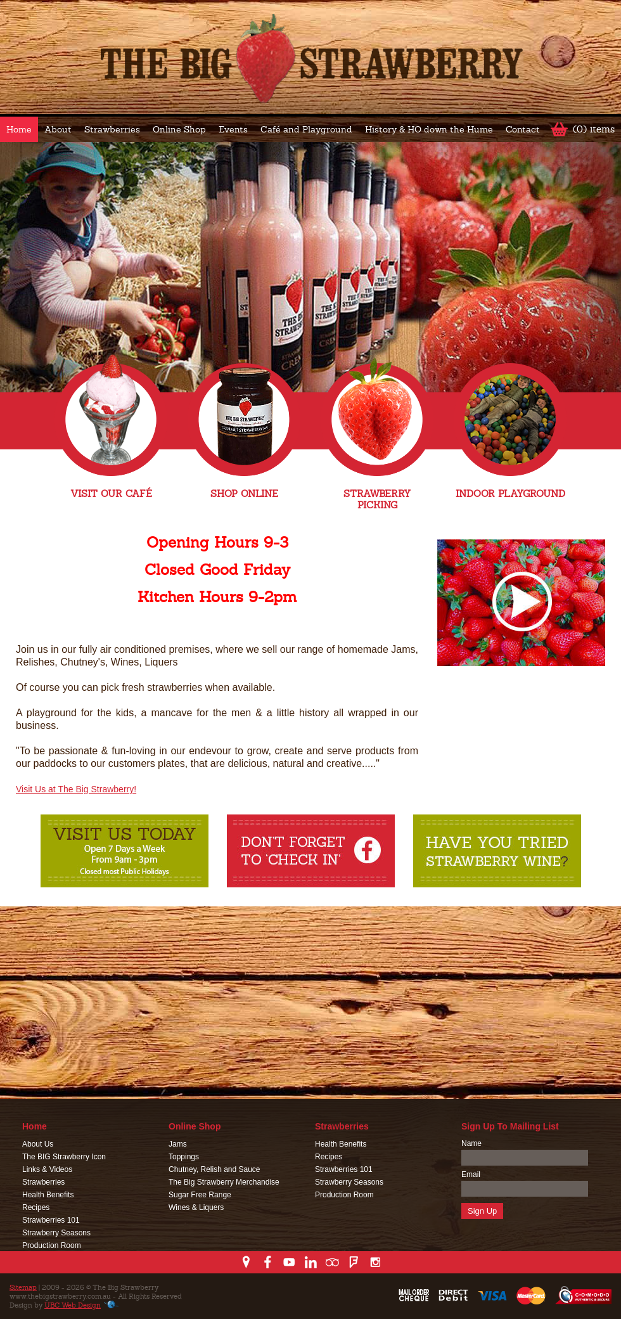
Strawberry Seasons (56, 1232)
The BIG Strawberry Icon (64, 1156)
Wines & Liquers (196, 1207)
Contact (523, 129)
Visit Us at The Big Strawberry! (76, 789)
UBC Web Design (72, 1305)
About (58, 129)
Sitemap (23, 1287)
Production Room (51, 1245)
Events (233, 129)
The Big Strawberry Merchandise (224, 1182)
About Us (37, 1144)
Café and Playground (306, 129)
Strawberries (112, 129)
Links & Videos (47, 1169)
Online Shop (179, 129)
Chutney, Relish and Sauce (214, 1169)
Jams (178, 1144)
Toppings (184, 1156)
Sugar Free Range (200, 1194)
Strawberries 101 (51, 1220)
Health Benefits (48, 1194)
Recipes (35, 1207)
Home (19, 129)
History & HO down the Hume (429, 129)
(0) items (594, 129)
